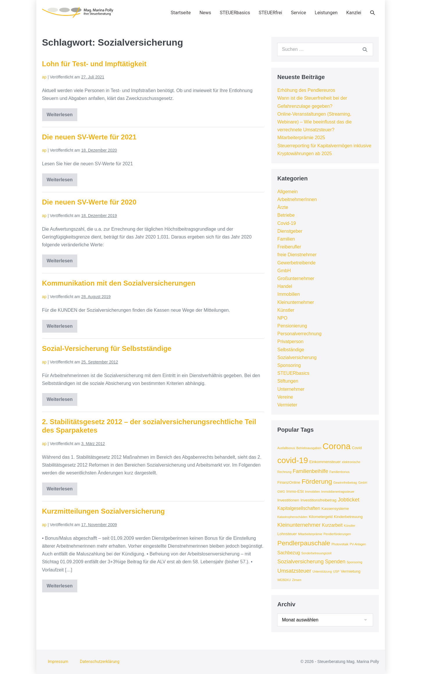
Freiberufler (289, 246)
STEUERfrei (270, 12)
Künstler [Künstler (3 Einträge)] (349, 525)
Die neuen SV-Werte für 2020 (89, 202)
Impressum (58, 661)
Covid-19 (286, 223)
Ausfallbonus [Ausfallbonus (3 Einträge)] (286, 448)
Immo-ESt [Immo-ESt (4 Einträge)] (295, 491)
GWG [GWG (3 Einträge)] (281, 491)
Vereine (285, 397)
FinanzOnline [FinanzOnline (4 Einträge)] (288, 482)
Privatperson (290, 341)
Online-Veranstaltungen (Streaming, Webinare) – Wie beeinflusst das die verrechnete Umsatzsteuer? (314, 122)
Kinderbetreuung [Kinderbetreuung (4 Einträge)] (348, 517)
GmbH (284, 270)
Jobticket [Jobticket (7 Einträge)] (348, 499)
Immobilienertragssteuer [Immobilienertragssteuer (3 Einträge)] (337, 491)
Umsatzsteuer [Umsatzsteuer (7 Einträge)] (294, 571)
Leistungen (326, 12)
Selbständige (290, 349)
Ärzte (282, 207)
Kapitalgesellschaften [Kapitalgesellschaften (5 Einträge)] (298, 508)
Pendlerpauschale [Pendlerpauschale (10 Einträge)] (303, 543)
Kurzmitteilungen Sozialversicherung (103, 511)
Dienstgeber (289, 231)
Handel (284, 286)
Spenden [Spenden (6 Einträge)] (335, 561)
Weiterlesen (62, 116)
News (205, 12)
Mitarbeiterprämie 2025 (301, 137)
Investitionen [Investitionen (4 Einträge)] (288, 500)
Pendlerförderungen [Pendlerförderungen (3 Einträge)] (337, 534)
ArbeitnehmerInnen (297, 199)
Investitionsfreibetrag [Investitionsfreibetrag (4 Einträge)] (318, 500)
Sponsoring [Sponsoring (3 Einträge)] (354, 562)
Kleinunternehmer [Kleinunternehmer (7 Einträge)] (298, 525)
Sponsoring (289, 365)
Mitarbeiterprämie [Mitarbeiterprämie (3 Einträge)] (310, 534)
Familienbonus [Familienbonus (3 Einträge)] (339, 472)
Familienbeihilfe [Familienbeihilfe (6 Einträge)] (310, 471)
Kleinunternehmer (295, 302)
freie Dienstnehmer (296, 254)
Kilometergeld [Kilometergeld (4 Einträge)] (321, 517)
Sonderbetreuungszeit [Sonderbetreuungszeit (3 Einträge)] (316, 553)
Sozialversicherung (296, 357)
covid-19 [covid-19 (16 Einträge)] (292, 460)
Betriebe (286, 215)
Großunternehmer (295, 278)
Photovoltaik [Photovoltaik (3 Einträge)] (340, 544)
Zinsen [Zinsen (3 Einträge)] (296, 580)
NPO (282, 318)
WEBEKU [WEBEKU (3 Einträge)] (284, 580)
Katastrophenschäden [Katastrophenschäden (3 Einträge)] (292, 517)
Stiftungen (287, 381)
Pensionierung (292, 325)
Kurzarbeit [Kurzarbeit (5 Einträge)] (332, 525)
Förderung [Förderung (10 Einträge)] (317, 481)
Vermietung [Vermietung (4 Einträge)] (351, 571)
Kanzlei (353, 12)
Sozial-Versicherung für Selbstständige (106, 348)
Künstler (285, 310)
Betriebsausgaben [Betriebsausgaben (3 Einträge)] (308, 448)
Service (298, 12)
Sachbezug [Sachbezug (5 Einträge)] (288, 552)
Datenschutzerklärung (99, 661)
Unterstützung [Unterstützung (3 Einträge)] (322, 571)
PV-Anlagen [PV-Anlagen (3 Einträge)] (358, 544)
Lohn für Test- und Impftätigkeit (94, 64)
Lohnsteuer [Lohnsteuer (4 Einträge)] (287, 534)
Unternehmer (290, 389)
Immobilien (288, 294)
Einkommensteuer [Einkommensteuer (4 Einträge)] (325, 462)
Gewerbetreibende (296, 262)
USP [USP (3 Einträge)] (336, 571)
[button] (372, 12)
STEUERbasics (235, 12)
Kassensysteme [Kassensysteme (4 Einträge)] (335, 508)
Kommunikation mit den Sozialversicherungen (119, 283)
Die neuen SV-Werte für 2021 (89, 137)
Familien (286, 238)
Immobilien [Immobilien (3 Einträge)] (312, 491)
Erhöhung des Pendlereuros (306, 90)
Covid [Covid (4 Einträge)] (357, 448)
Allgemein (287, 191)
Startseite (181, 12)
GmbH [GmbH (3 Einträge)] (362, 482)
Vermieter (287, 404)
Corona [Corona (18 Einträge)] (336, 446)
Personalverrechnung (299, 333)
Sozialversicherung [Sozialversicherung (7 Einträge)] (300, 561)
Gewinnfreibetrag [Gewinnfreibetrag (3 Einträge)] (345, 482)
